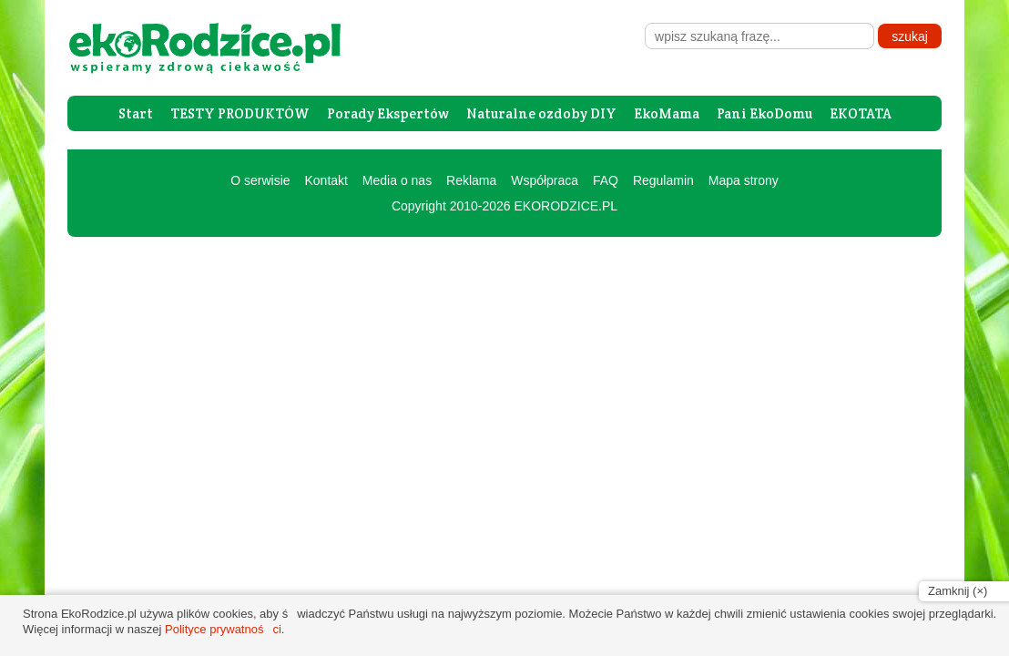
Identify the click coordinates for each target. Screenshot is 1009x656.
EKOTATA (861, 113)
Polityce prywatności (223, 629)
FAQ (605, 180)
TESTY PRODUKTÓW (240, 113)
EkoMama (666, 113)
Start (135, 113)
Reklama (471, 180)
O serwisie (260, 180)
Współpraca (544, 180)
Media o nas (397, 180)
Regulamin (663, 180)
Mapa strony (743, 180)
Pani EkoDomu (764, 113)
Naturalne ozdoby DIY (541, 113)
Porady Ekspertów (388, 113)
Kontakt (325, 180)
